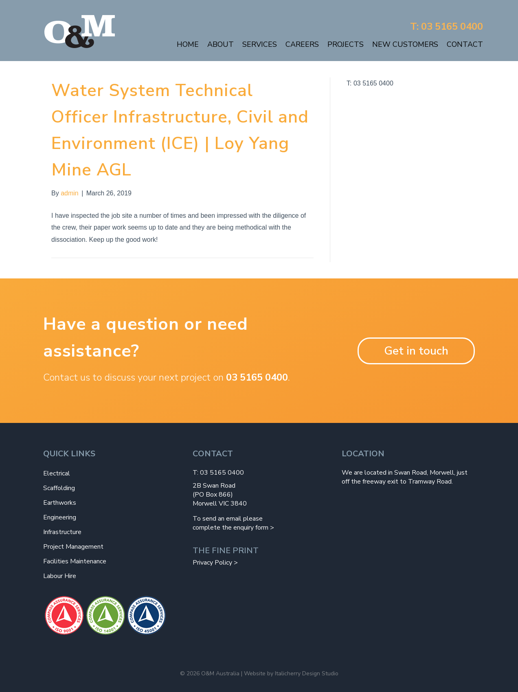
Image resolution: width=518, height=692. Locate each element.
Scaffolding (59, 488)
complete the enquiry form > (233, 527)
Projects (345, 44)
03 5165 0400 (257, 377)
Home (188, 44)
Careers (302, 44)
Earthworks (59, 502)
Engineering (59, 517)
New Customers (405, 44)
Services (259, 44)
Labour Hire (59, 576)
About (220, 44)
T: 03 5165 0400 (446, 26)
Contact (465, 44)
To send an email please (228, 518)
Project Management (73, 546)
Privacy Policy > (215, 562)
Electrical (56, 473)
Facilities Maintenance (74, 561)
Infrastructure (62, 532)
